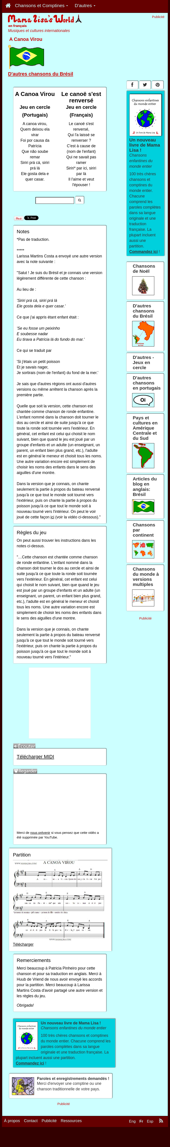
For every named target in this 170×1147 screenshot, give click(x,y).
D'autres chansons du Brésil (40, 74)
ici (52, 517)
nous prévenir (40, 832)
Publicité (49, 1121)
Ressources (71, 1121)
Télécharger (23, 944)
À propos (12, 1121)
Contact (31, 1121)
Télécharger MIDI (35, 756)
